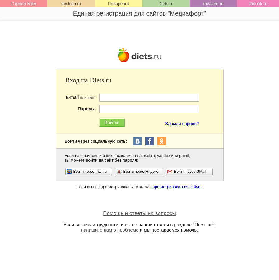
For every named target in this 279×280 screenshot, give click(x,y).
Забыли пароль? (182, 123)
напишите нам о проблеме (110, 229)
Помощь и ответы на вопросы (139, 213)
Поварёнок (118, 3)
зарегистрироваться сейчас (176, 187)
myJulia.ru (71, 3)
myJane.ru (213, 3)
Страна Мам (23, 3)
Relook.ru (258, 3)
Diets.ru (166, 3)
